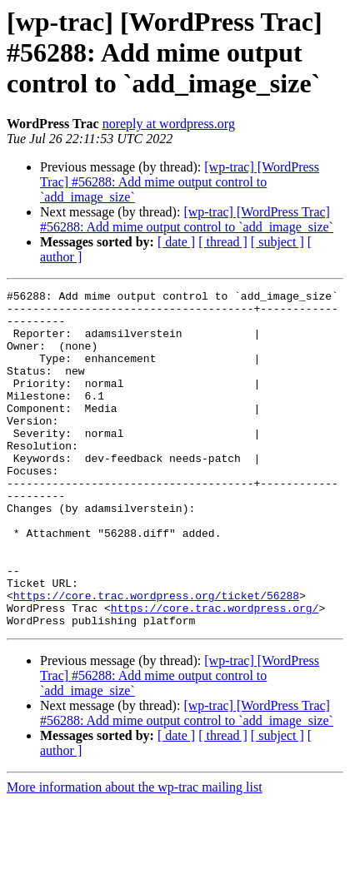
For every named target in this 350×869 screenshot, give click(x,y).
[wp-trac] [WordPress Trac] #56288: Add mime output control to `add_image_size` (179, 182)
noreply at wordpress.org (168, 124)
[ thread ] (223, 242)
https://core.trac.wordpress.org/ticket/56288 (156, 657)
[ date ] (176, 242)
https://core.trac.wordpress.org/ (215, 672)
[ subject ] (277, 242)
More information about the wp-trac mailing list (134, 854)
